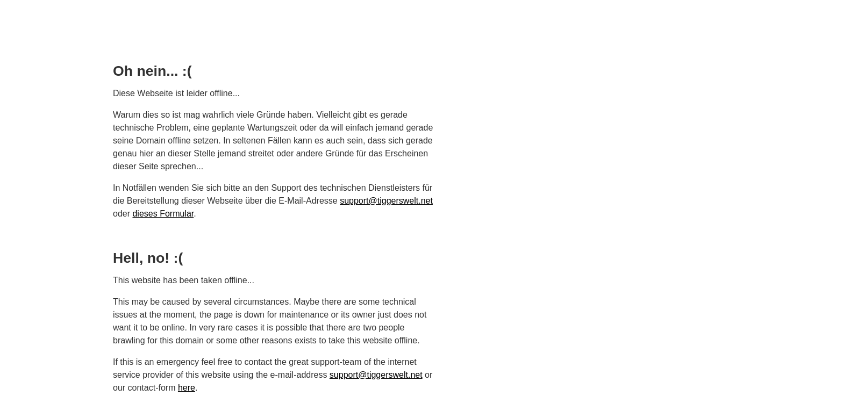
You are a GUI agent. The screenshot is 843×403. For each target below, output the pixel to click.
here (186, 387)
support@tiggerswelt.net (386, 200)
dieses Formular (163, 213)
